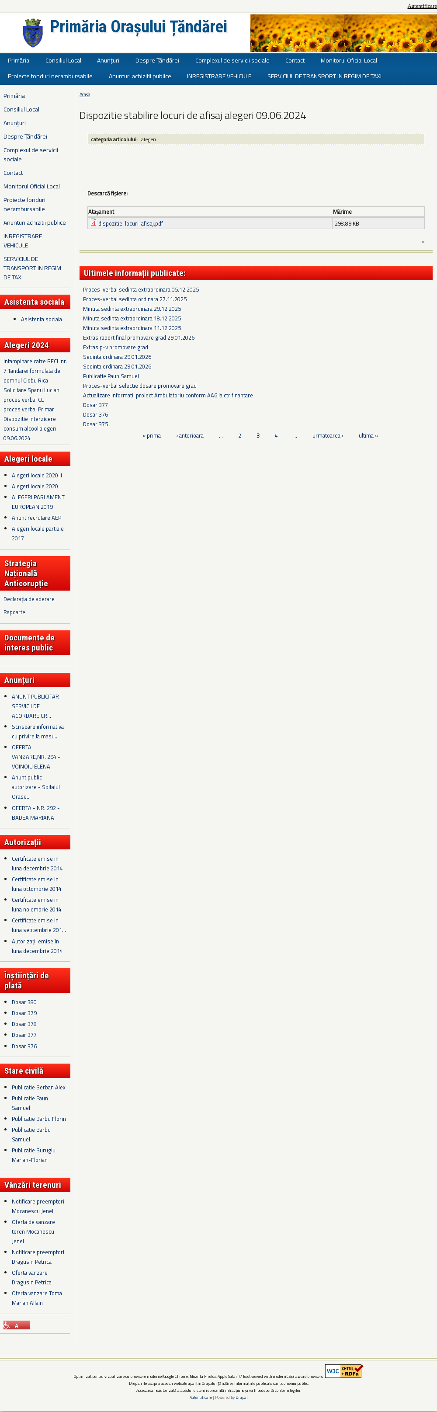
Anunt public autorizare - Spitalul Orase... (36, 787)
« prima (151, 435)
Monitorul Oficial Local (349, 60)
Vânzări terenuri (32, 1185)
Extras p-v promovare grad (115, 347)
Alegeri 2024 (26, 345)
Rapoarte (14, 612)
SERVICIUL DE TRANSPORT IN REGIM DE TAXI (324, 75)
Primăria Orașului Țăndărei (138, 26)
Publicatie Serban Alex (39, 1087)
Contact (295, 60)
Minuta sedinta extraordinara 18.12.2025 (132, 318)
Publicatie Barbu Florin (39, 1118)
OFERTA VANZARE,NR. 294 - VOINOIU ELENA (36, 757)
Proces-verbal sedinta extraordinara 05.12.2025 (141, 289)
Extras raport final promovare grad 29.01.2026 (138, 337)
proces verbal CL (23, 399)
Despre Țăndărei (157, 60)
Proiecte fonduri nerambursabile (50, 75)
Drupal (242, 1397)
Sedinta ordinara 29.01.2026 (117, 356)
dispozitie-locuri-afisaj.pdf (130, 223)
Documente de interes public (29, 643)
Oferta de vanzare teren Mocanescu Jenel (33, 1231)
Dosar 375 (95, 424)
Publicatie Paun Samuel (111, 376)
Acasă (85, 94)
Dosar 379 (24, 1013)
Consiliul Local (63, 60)
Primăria (18, 60)
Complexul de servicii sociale (232, 60)
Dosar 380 (24, 1002)
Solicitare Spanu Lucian (31, 390)
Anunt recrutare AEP (36, 517)
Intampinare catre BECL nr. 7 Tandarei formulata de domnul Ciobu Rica (35, 371)
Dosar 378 (24, 1023)
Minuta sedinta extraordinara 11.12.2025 (132, 327)
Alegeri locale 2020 (35, 486)
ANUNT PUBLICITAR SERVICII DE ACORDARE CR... (35, 706)
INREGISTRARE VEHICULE (219, 75)
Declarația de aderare (29, 599)
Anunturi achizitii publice (140, 75)
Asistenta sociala (41, 319)
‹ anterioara (190, 435)
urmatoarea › (327, 435)
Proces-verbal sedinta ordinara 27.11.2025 (135, 299)
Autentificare (422, 6)
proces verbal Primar (28, 409)
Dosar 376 (24, 1046)
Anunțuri (108, 60)
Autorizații (22, 842)
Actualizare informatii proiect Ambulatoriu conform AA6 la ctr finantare (168, 395)
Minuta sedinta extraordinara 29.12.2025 (132, 308)
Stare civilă (23, 1071)
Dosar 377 (24, 1034)
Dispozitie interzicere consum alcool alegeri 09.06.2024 (29, 428)
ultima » (368, 435)
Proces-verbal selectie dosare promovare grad (140, 385)
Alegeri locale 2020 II (37, 475)
